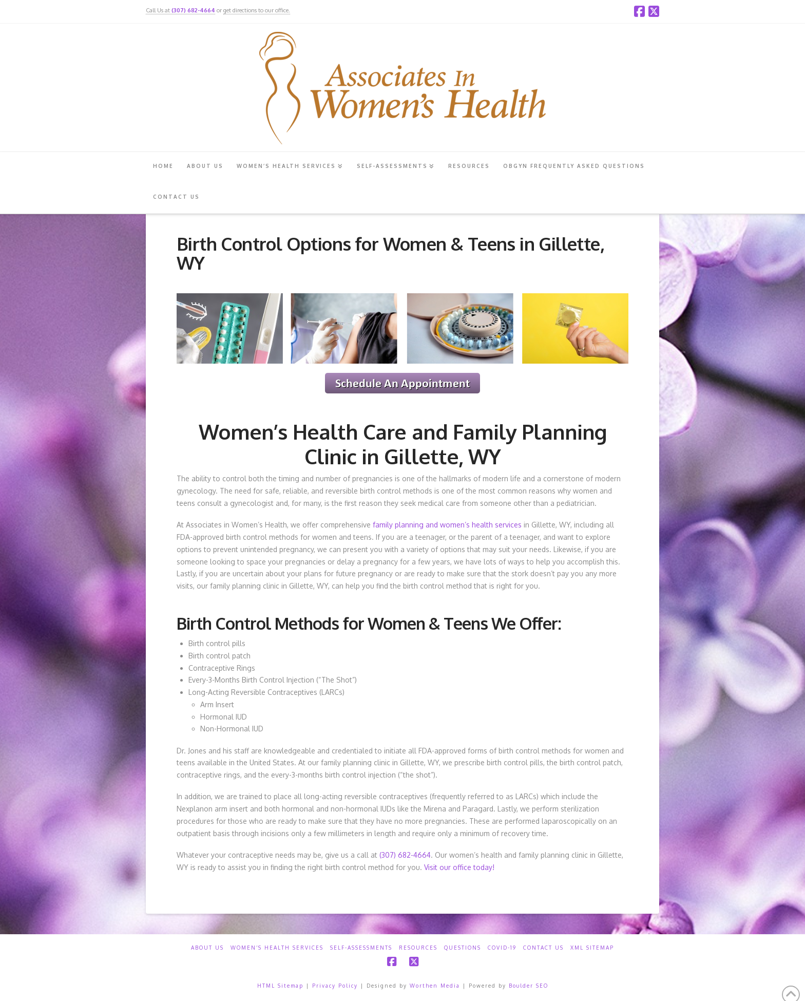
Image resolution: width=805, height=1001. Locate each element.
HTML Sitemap (280, 986)
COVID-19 (502, 948)
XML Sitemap (592, 948)
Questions (462, 948)
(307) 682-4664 (405, 855)
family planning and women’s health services (447, 524)
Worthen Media (435, 986)
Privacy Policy (335, 986)
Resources (418, 948)
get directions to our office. (256, 10)
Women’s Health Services (277, 948)
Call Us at (180, 10)
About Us (207, 948)
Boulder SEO (528, 986)
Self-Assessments (361, 948)
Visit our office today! (459, 867)
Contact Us (543, 948)
